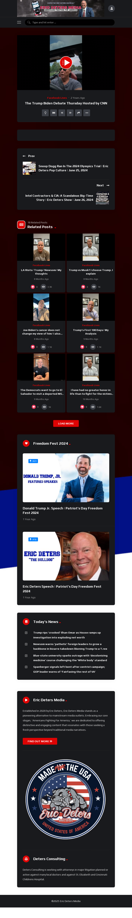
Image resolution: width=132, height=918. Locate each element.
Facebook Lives (57, 97)
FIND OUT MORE (40, 741)
